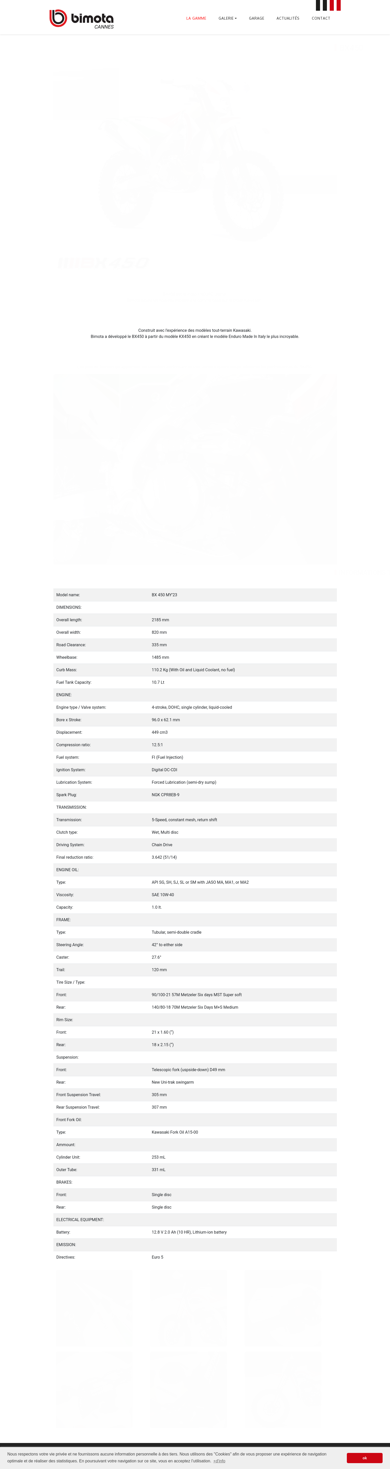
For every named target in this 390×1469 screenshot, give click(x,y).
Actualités (288, 18)
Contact (321, 18)
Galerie (226, 18)
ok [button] (365, 1458)
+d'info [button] (219, 1461)
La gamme (196, 18)
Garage (256, 18)
